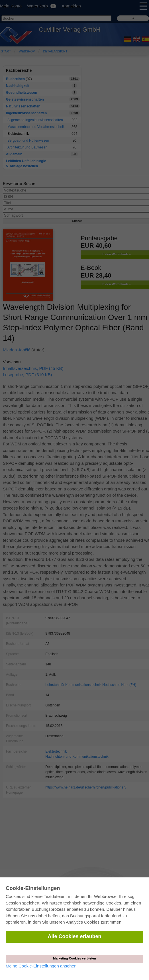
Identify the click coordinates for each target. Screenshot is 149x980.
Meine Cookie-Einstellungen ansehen (41, 965)
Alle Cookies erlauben (74, 936)
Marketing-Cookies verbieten (74, 958)
